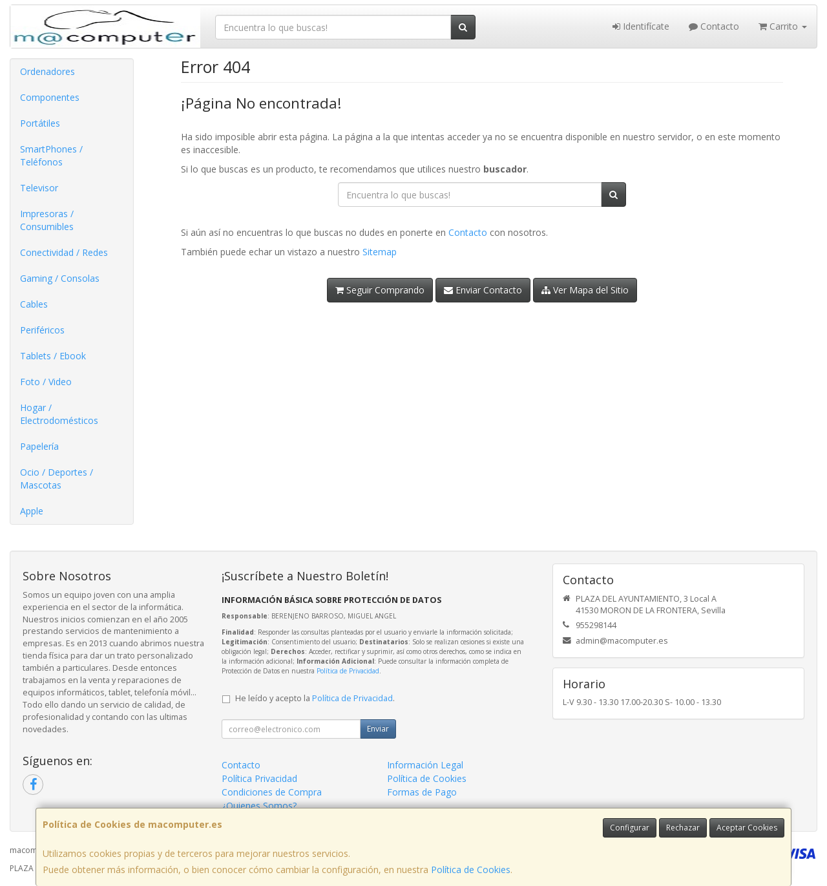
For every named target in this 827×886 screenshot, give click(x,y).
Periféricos (42, 330)
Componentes (49, 97)
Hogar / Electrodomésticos (59, 414)
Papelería (39, 446)
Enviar (378, 728)
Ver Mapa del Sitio (585, 290)
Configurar (629, 827)
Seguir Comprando (379, 290)
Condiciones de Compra (272, 792)
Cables (34, 304)
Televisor (39, 188)
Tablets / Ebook (53, 356)
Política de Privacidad (348, 670)
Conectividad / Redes (64, 252)
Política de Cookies (470, 869)
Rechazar (683, 827)
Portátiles (40, 123)
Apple (31, 511)
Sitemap (379, 252)
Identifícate (640, 26)
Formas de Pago (422, 792)
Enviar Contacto (483, 290)
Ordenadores (47, 71)
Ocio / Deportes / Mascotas (56, 478)
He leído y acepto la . (315, 698)
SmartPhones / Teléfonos (51, 155)
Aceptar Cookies (747, 827)
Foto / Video (46, 381)
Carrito (783, 26)
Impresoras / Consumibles (47, 220)
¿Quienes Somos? (259, 805)
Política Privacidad (259, 778)
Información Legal (425, 765)
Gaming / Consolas (59, 278)
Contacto (714, 26)
